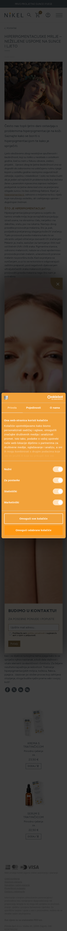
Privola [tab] (12, 407)
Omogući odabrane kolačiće (33, 530)
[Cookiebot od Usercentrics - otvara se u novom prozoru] (48, 397)
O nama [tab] (55, 407)
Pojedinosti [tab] (33, 407)
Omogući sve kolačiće (33, 518)
